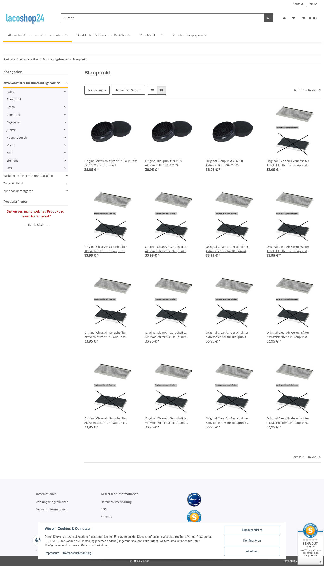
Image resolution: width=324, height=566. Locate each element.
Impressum (52, 553)
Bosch (11, 107)
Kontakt (298, 4)
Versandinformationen (51, 509)
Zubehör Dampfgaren (18, 191)
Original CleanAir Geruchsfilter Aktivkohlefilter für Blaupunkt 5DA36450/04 (105, 420)
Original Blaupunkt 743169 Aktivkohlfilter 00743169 (163, 163)
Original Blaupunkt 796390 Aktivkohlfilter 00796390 (224, 163)
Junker (11, 130)
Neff (9, 153)
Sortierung (95, 90)
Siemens (12, 160)
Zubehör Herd (13, 183)
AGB (104, 509)
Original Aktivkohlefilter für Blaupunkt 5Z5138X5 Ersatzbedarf (110, 163)
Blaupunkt (14, 99)
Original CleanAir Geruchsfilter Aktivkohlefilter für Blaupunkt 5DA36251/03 (227, 249)
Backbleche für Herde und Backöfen (28, 176)
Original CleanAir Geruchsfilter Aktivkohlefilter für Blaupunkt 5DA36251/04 (288, 249)
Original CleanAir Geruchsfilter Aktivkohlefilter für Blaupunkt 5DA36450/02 (227, 335)
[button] (284, 18)
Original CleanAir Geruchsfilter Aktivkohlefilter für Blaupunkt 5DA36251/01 (105, 249)
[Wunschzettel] (293, 18)
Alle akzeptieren (252, 530)
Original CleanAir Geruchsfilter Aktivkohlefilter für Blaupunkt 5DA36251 (288, 163)
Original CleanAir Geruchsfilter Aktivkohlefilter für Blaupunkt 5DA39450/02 (288, 420)
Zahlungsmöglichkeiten (52, 502)
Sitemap (106, 517)
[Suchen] (162, 17)
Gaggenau (14, 122)
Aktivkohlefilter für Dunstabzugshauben (31, 83)
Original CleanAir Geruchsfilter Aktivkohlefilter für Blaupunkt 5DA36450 (105, 335)
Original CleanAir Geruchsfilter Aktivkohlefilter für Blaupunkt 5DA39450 (166, 420)
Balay (10, 92)
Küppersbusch (17, 137)
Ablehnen (252, 551)
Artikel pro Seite (126, 90)
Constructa (14, 115)
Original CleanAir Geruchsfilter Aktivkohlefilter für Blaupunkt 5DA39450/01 (227, 420)
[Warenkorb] (309, 18)
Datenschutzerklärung (77, 553)
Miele (10, 145)
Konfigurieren (252, 540)
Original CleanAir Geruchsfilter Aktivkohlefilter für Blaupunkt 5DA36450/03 (288, 335)
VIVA (10, 168)
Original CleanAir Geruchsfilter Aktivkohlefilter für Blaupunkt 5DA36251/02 (166, 249)
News (313, 4)
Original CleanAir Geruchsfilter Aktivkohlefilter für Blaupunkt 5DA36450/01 (166, 335)
